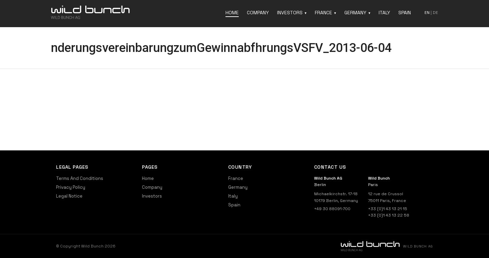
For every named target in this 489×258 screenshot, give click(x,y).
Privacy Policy (70, 187)
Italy (384, 13)
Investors (290, 13)
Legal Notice (69, 196)
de (435, 12)
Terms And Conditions (79, 178)
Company (258, 13)
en (427, 12)
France (323, 13)
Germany (355, 13)
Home (232, 13)
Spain (404, 13)
